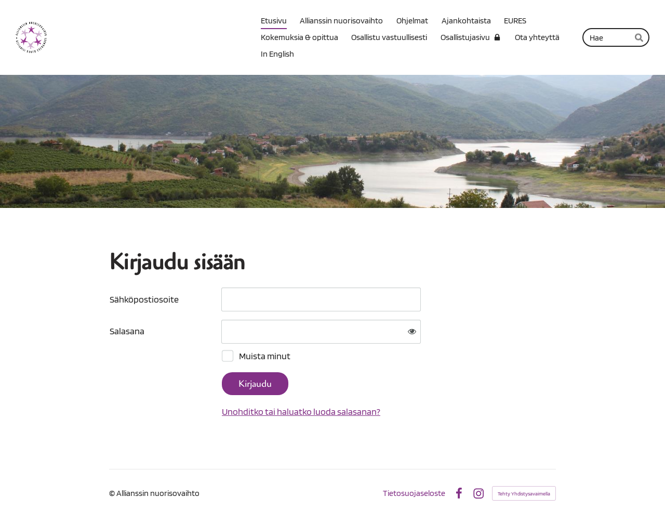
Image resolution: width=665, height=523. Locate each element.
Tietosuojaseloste (414, 493)
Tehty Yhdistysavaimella (524, 493)
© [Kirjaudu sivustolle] (112, 493)
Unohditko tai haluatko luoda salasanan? (301, 411)
